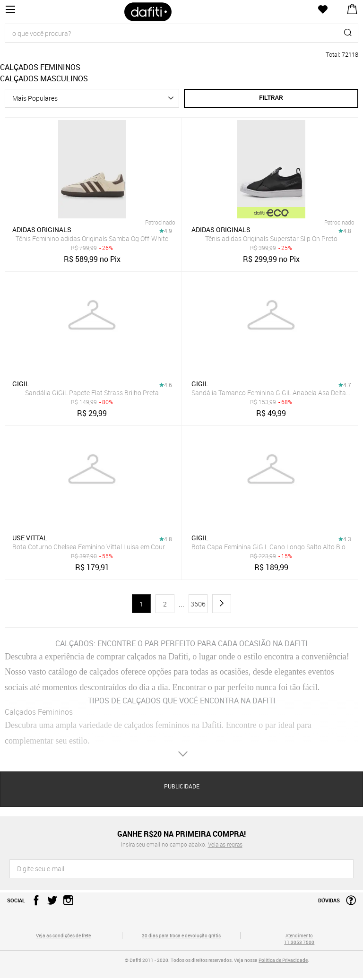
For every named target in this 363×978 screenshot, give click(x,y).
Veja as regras (225, 844)
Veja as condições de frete (63, 935)
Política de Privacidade (283, 960)
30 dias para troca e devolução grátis (181, 935)
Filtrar (271, 98)
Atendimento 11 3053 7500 (299, 938)
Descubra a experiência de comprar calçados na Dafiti (96, 656)
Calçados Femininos (39, 712)
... (181, 604)
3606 (198, 603)
